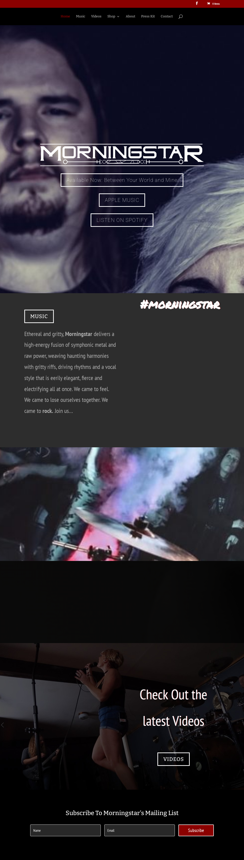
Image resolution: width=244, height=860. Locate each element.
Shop (111, 16)
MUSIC (39, 316)
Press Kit (148, 16)
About (130, 16)
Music (80, 16)
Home (65, 16)
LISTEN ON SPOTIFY (122, 220)
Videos (96, 16)
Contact (167, 16)
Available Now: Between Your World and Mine (122, 180)
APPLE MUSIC (122, 200)
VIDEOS (173, 759)
